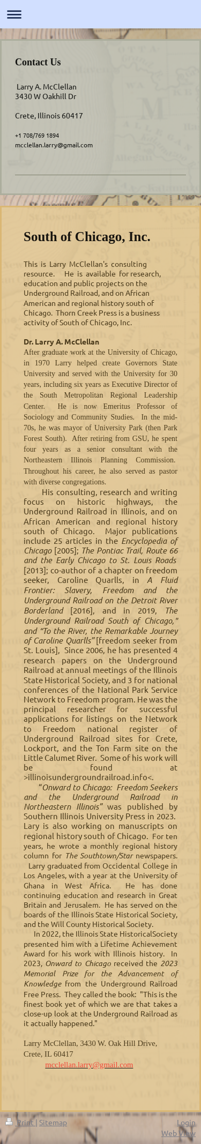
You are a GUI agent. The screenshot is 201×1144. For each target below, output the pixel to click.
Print (20, 1122)
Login (186, 1122)
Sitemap (53, 1122)
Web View (178, 1133)
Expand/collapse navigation (100, 14)
